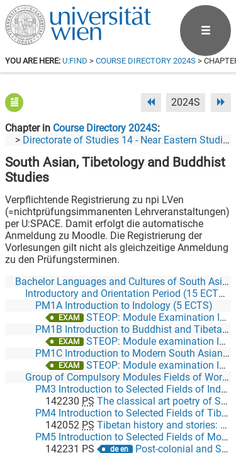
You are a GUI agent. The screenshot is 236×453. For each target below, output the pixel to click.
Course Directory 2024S (146, 60)
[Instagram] (210, 400)
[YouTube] (170, 400)
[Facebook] (90, 400)
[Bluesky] (130, 400)
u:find (74, 60)
